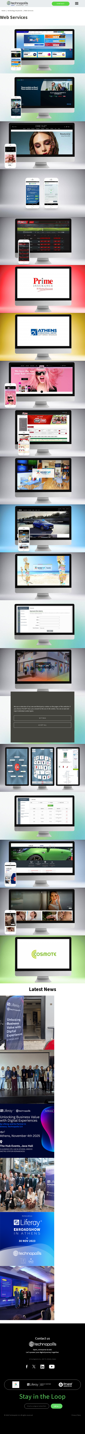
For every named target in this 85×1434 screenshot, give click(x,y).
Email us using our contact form (36, 1406)
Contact (61, 4)
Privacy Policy (76, 1415)
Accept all (42, 725)
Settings (42, 718)
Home (4, 11)
